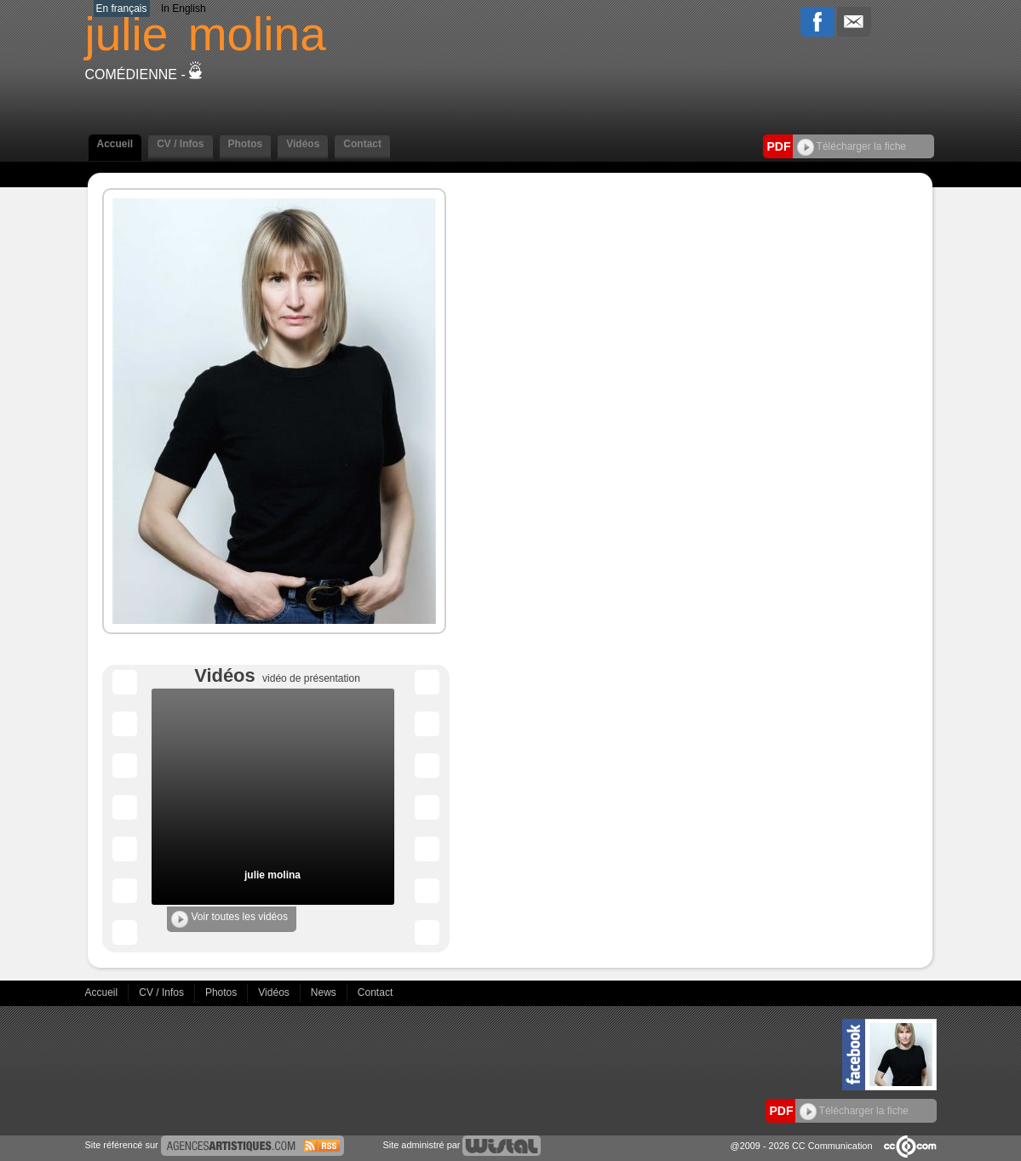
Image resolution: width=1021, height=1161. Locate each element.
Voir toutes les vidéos (229, 919)
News (325, 992)
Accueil (115, 144)
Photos (245, 144)
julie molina (272, 875)
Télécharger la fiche (852, 146)
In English (183, 8)
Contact (362, 144)
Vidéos (302, 144)
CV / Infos (180, 144)
